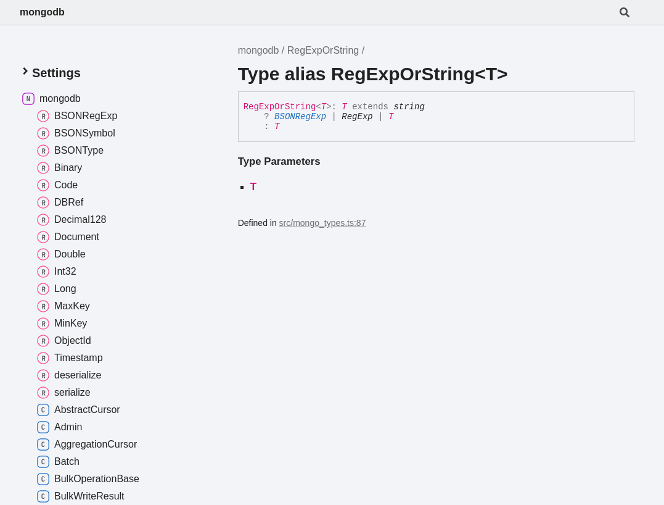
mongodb (42, 12)
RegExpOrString (323, 50)
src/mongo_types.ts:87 (322, 223)
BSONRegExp (300, 117)
